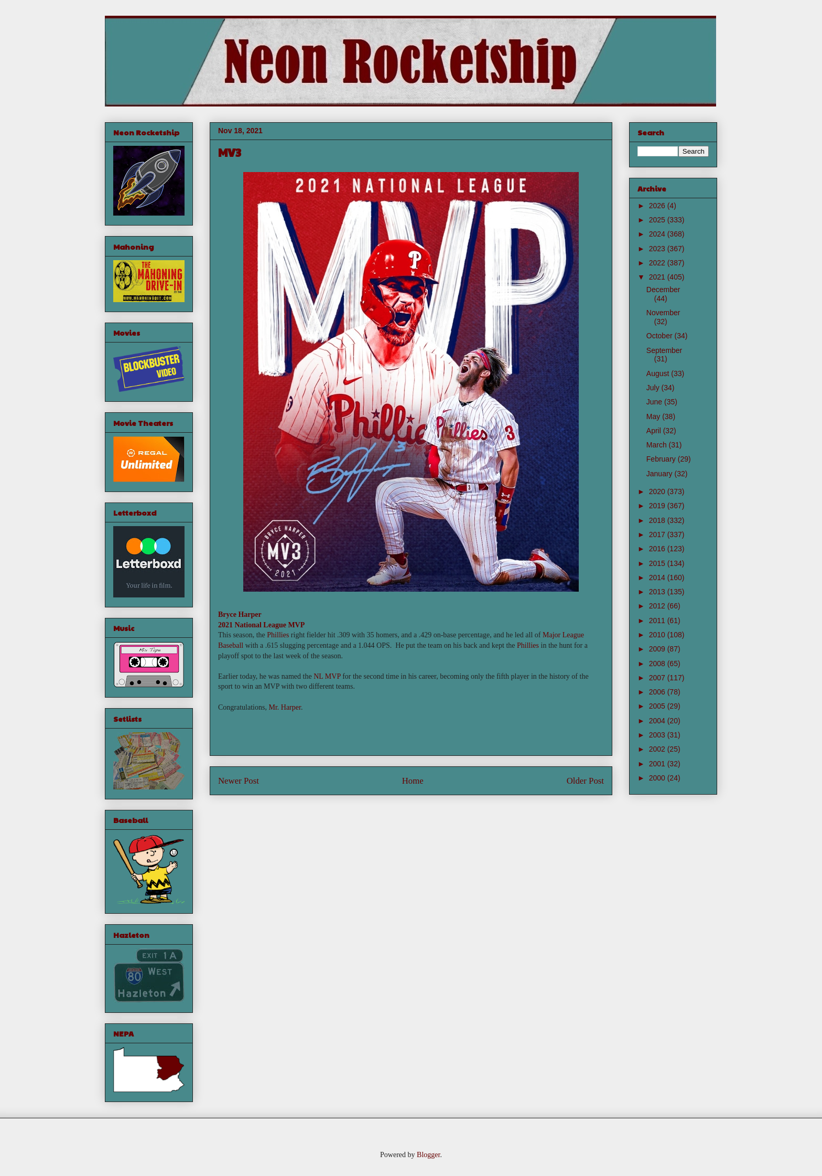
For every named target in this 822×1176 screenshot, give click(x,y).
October (660, 336)
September (664, 350)
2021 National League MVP (261, 625)
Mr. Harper (284, 707)
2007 (658, 677)
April (654, 430)
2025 (658, 220)
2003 (658, 735)
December (663, 289)
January (660, 473)
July (654, 387)
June (655, 402)
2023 (658, 248)
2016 (658, 548)
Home (413, 781)
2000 (658, 778)
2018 (658, 520)
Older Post (585, 781)
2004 (658, 721)
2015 (658, 563)
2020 (658, 491)
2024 (658, 234)
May (654, 416)
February (662, 459)
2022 (658, 263)
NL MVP (326, 676)
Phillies (278, 635)
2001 (658, 764)
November (663, 312)
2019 (658, 505)
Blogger (428, 1155)
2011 (658, 620)
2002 (658, 749)
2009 (658, 649)
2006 (658, 692)
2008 (658, 663)
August (658, 373)
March (657, 445)
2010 (658, 634)
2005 (658, 706)
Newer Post (238, 781)
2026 (658, 205)
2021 (658, 277)
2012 (658, 606)
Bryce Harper (240, 614)
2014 (658, 577)
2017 (658, 534)
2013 (658, 591)
